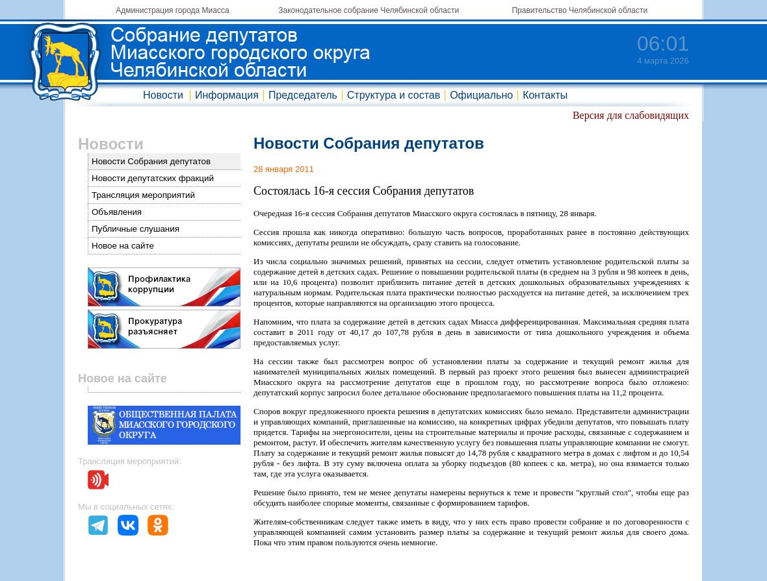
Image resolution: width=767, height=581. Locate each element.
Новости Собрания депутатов (151, 161)
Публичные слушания (135, 229)
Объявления (117, 212)
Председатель (302, 95)
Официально (481, 95)
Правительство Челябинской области (579, 10)
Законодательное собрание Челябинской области (368, 10)
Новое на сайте (123, 246)
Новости (163, 95)
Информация (227, 95)
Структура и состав (393, 95)
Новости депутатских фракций (153, 178)
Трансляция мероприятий (143, 195)
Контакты (545, 95)
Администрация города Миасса (172, 10)
